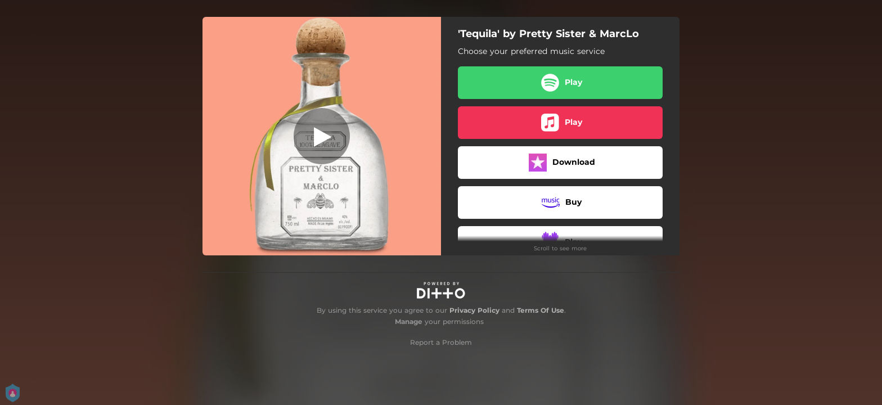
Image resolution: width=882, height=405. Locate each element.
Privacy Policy (474, 310)
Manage (408, 321)
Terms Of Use (540, 310)
